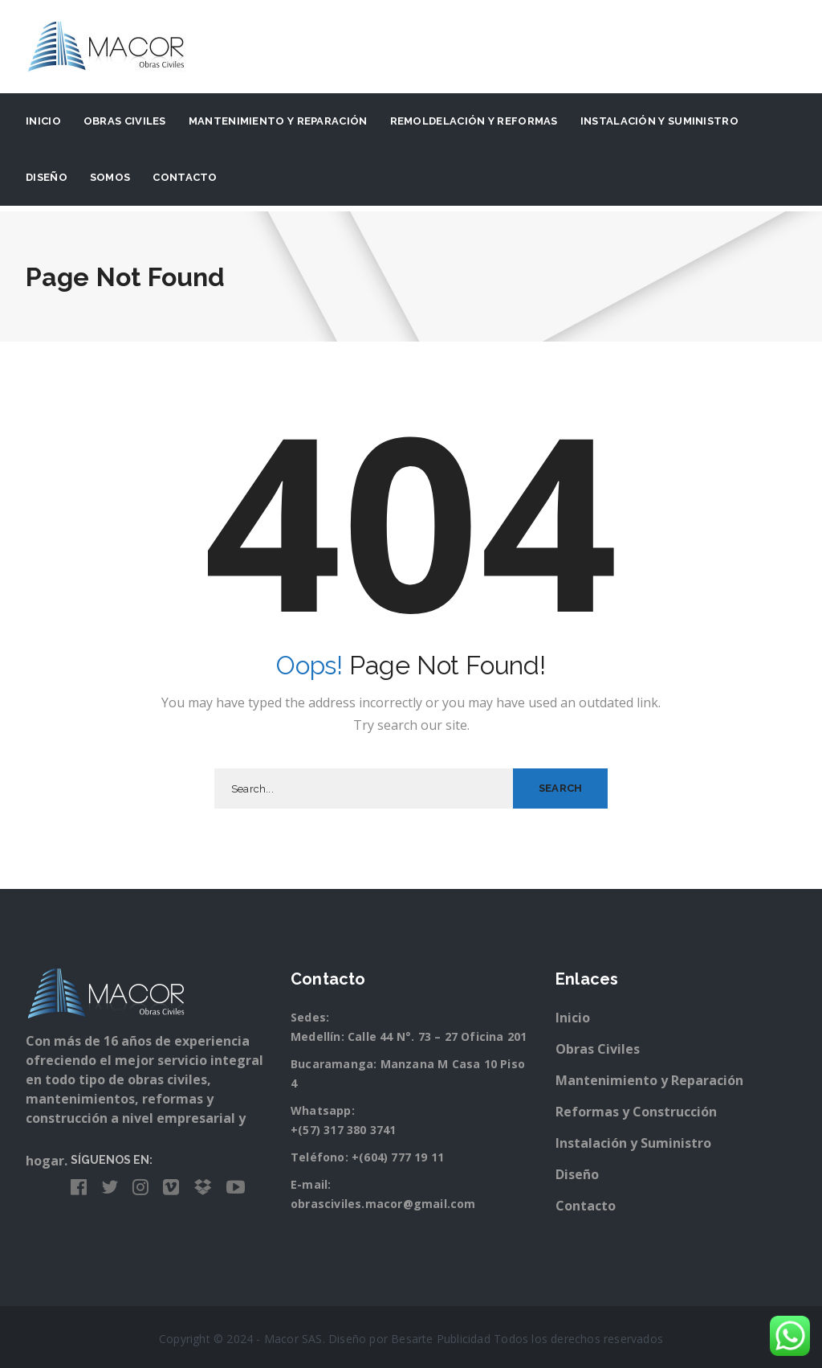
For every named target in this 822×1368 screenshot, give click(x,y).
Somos (110, 177)
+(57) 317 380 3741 (344, 1129)
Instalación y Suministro (633, 1143)
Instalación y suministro (659, 121)
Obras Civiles (124, 121)
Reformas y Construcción (636, 1111)
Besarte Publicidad (440, 1338)
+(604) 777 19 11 (398, 1157)
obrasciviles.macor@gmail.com (383, 1203)
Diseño (46, 177)
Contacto (185, 177)
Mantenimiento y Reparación (278, 121)
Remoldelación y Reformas (474, 121)
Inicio (43, 121)
